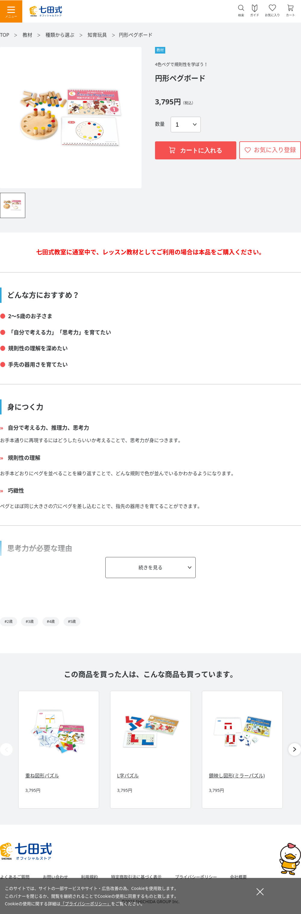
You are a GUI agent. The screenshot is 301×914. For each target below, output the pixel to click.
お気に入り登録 (275, 150)
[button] (294, 749)
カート (290, 15)
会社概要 (238, 877)
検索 (241, 15)
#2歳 (9, 621)
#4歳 (51, 621)
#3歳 (30, 621)
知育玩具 (98, 35)
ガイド (254, 15)
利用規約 (89, 877)
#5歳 (72, 621)
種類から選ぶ (60, 35)
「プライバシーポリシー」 (86, 903)
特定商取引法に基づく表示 (136, 877)
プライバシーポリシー (196, 877)
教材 (28, 35)
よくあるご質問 (14, 877)
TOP (4, 35)
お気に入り (272, 15)
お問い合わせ (55, 877)
